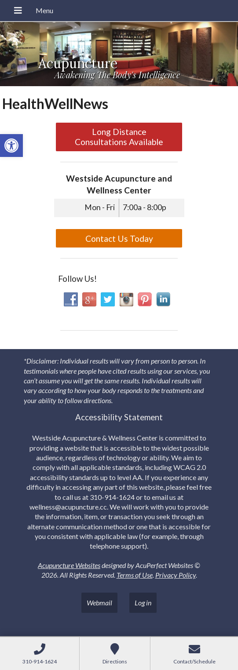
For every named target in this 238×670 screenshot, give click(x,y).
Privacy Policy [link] (175, 575)
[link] (11, 145)
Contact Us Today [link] (119, 238)
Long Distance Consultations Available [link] (119, 137)
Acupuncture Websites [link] (69, 565)
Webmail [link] (99, 602)
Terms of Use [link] (135, 575)
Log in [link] (143, 602)
